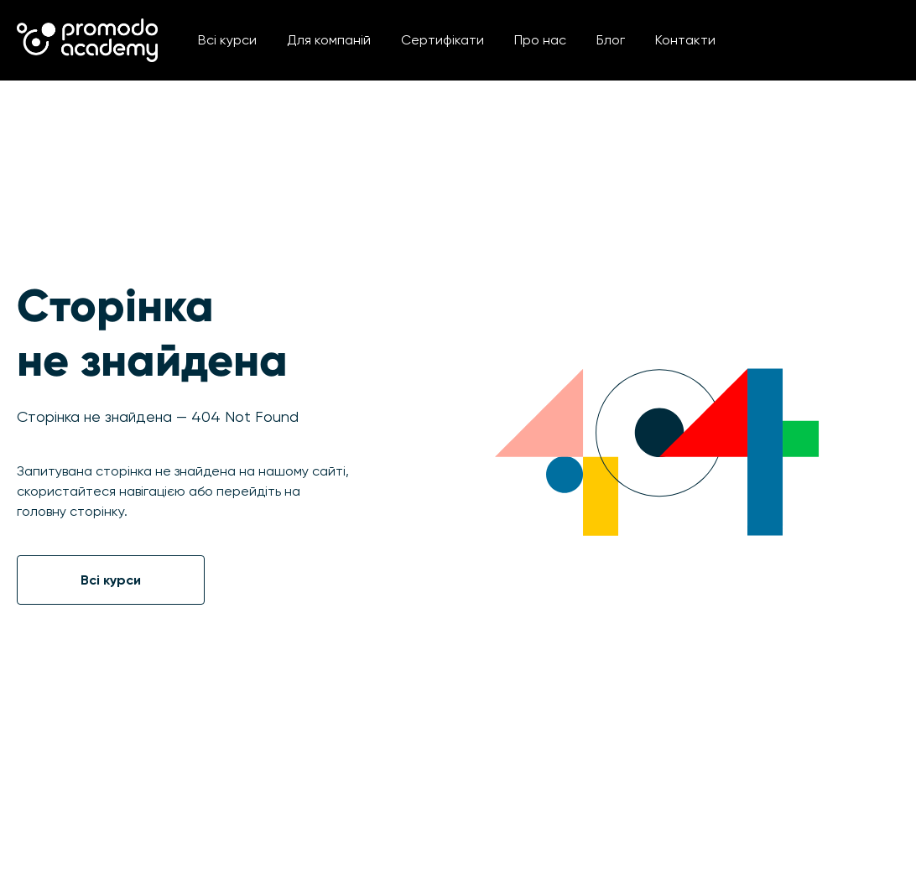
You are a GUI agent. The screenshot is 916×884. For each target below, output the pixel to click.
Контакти (685, 40)
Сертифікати (442, 40)
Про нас (540, 40)
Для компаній (329, 40)
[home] (87, 40)
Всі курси (227, 40)
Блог (610, 40)
